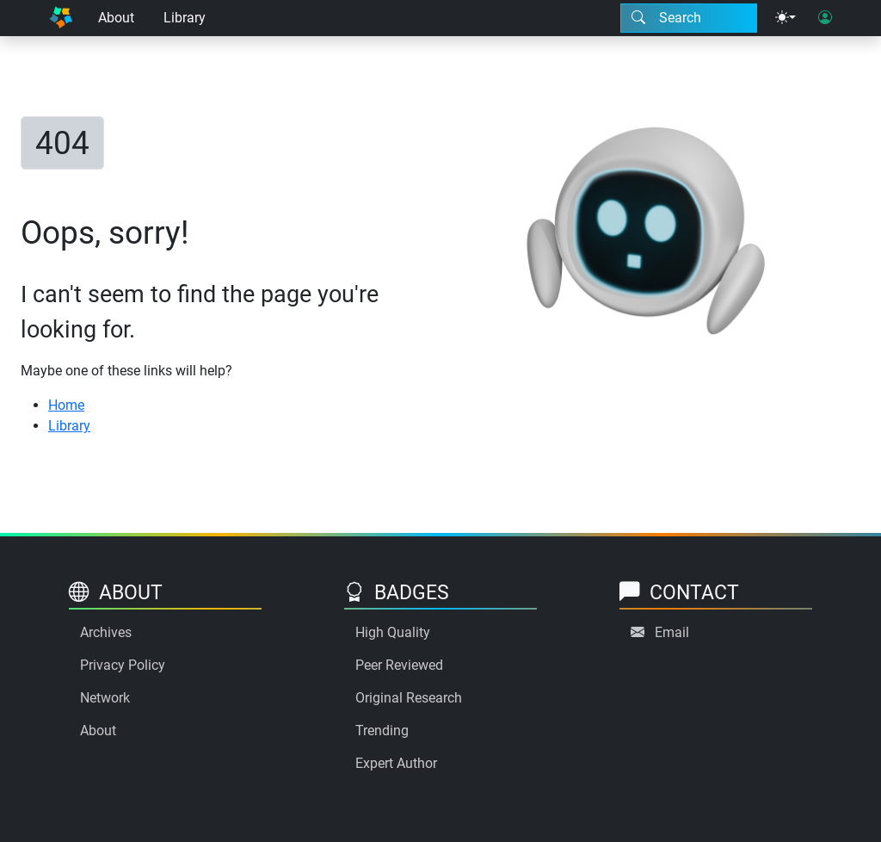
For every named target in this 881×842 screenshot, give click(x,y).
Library (184, 17)
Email (672, 632)
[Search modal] (688, 18)
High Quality (392, 632)
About (116, 17)
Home (66, 405)
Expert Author (396, 763)
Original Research (408, 698)
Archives (106, 632)
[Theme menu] (785, 18)
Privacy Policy (122, 665)
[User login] (825, 18)
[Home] (60, 18)
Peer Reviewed (399, 665)
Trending (382, 730)
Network (105, 698)
